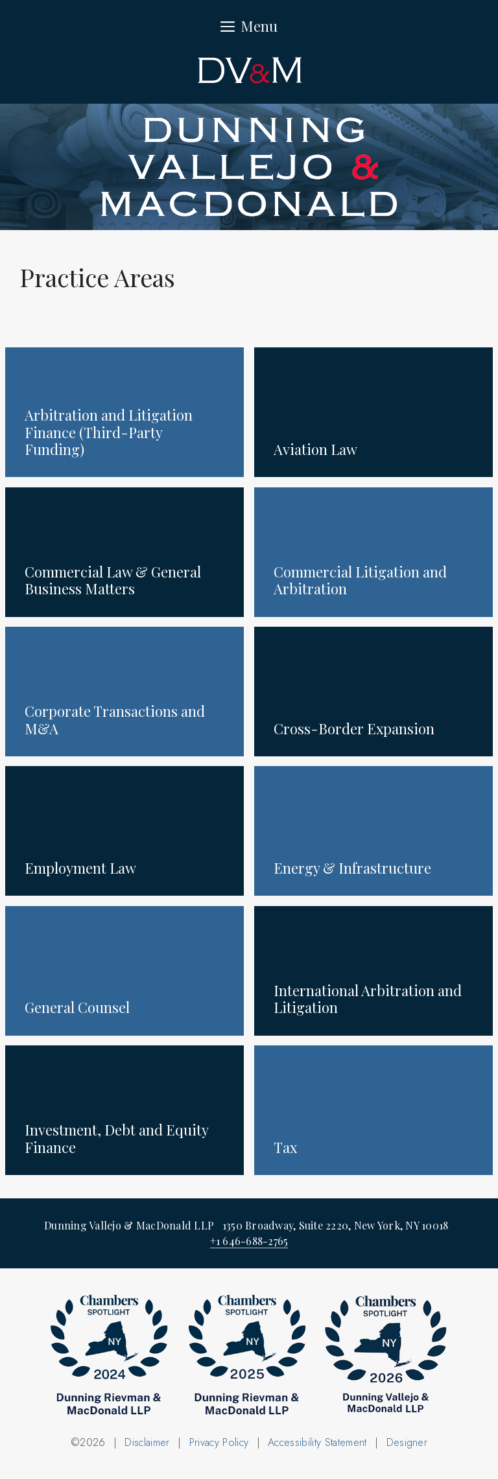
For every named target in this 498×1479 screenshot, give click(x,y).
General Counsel (77, 1007)
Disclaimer (146, 1442)
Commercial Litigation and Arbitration (360, 580)
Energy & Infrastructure (352, 868)
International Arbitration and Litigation (368, 999)
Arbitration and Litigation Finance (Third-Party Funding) (109, 432)
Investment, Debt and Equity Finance (116, 1138)
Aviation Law (315, 449)
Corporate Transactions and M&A (115, 719)
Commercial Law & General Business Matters (113, 580)
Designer (407, 1442)
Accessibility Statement (317, 1442)
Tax (285, 1147)
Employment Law (80, 868)
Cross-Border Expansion (354, 728)
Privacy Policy (218, 1442)
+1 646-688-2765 (249, 1241)
